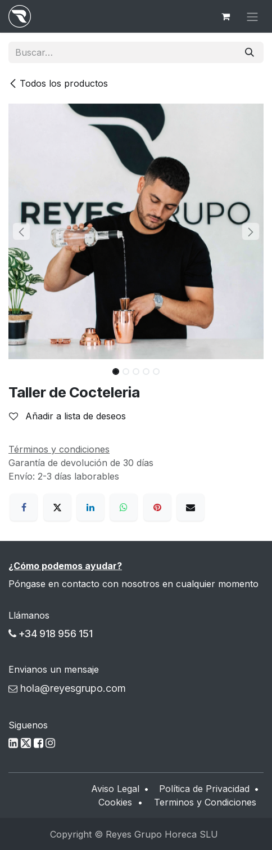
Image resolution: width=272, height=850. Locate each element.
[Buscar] (249, 52)
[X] (57, 507)
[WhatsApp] (123, 507)
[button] (21, 231)
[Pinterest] (157, 507)
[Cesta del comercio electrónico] (225, 16)
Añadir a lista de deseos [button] (67, 416)
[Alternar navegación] (252, 16)
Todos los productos (58, 83)
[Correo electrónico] (190, 507)
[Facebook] (23, 507)
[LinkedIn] (90, 507)
